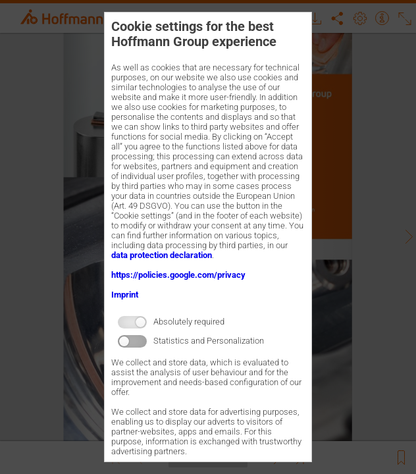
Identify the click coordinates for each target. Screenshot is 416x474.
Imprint (124, 295)
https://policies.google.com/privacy (178, 275)
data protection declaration (161, 255)
